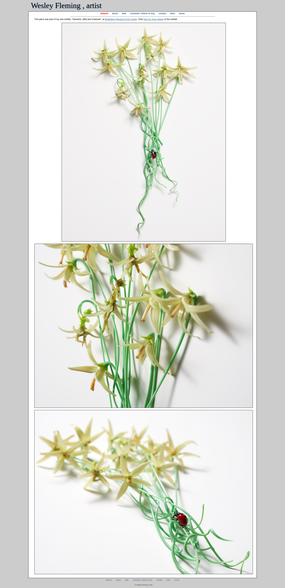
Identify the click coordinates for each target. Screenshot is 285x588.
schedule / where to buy (142, 13)
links (172, 13)
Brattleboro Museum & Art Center (121, 19)
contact (162, 13)
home (182, 13)
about (115, 13)
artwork (104, 13)
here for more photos (153, 19)
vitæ (124, 13)
